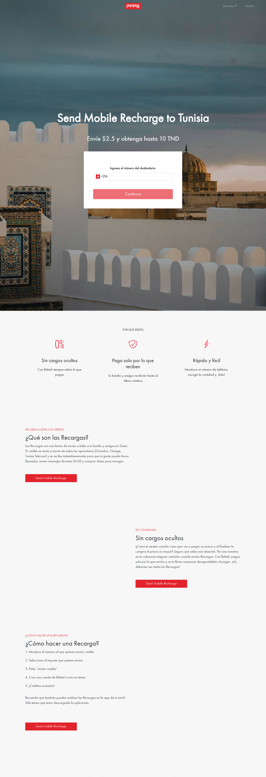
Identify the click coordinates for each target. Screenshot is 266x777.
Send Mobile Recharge (51, 478)
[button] (230, 6)
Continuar (133, 194)
